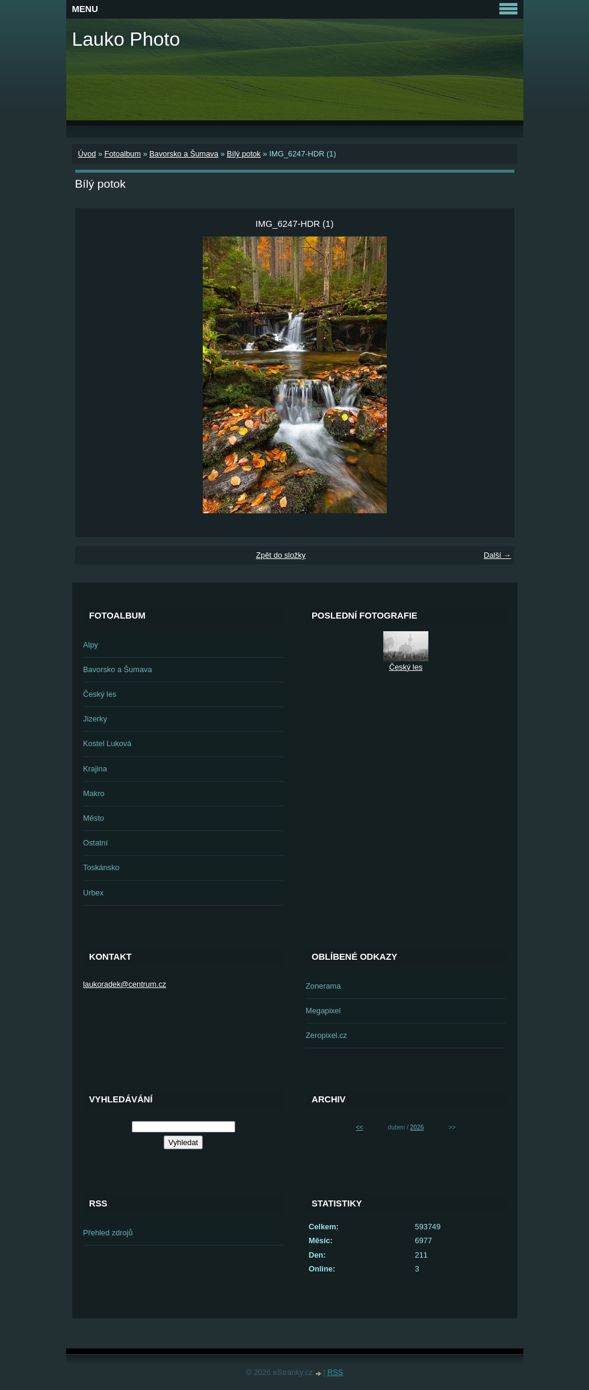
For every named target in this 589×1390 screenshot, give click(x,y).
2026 (417, 1127)
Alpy (90, 644)
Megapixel (323, 1010)
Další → (497, 555)
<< (359, 1127)
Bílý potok (244, 153)
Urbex (93, 892)
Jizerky (95, 718)
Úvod (87, 153)
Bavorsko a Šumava (183, 153)
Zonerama (323, 985)
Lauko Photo (126, 39)
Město (93, 818)
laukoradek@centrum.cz (124, 984)
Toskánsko (101, 867)
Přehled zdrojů (108, 1232)
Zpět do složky (281, 555)
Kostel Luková (107, 743)
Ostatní (95, 842)
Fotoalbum (123, 153)
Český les (99, 694)
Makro (94, 793)
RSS (335, 1372)
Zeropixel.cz (326, 1035)
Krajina (95, 768)
